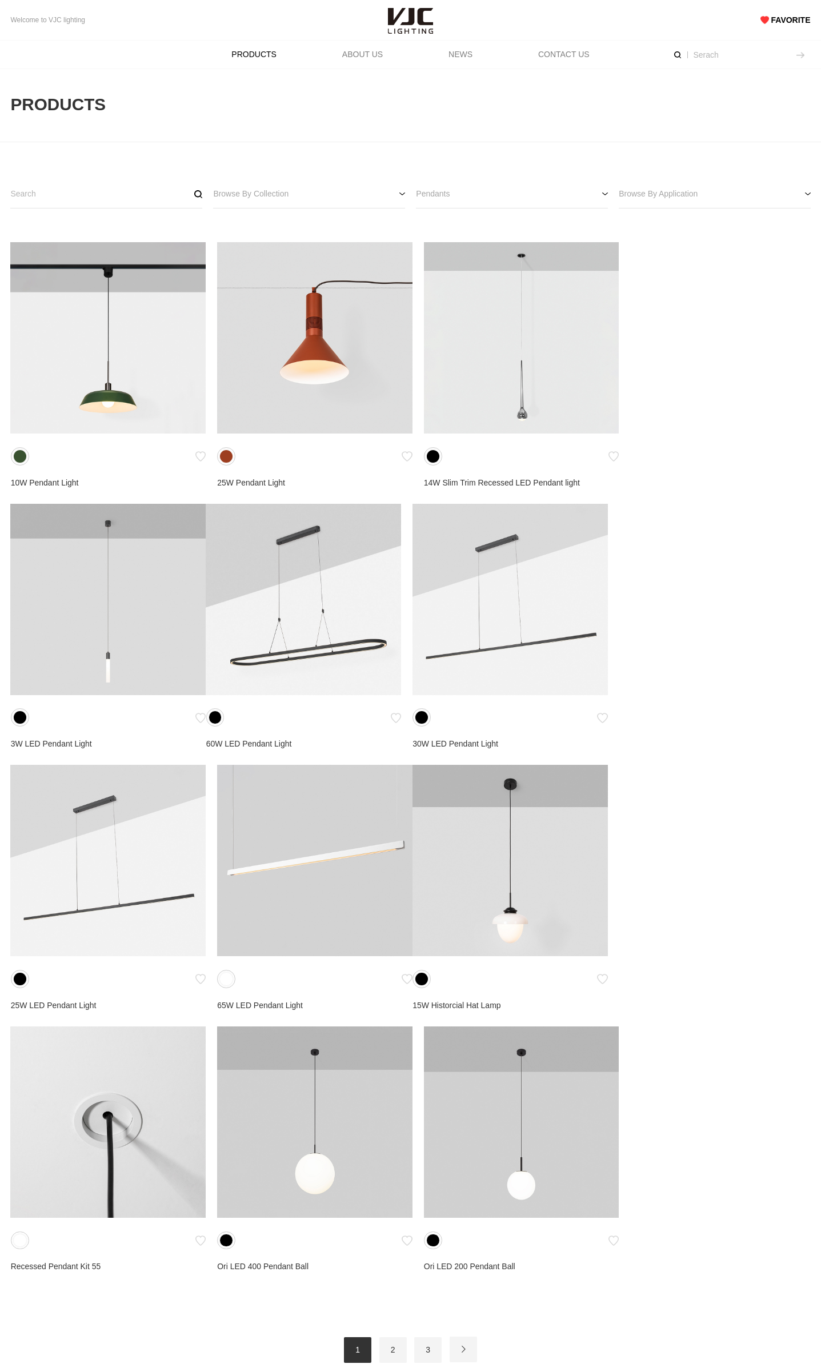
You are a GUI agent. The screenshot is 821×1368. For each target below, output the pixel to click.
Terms (250, 1268)
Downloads (402, 1250)
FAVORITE (785, 20)
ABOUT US (362, 54)
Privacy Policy (264, 1285)
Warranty (398, 1285)
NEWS (460, 54)
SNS (676, 1232)
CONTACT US (564, 54)
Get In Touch (547, 1250)
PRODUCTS (254, 54)
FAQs (392, 1268)
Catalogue (257, 1250)
